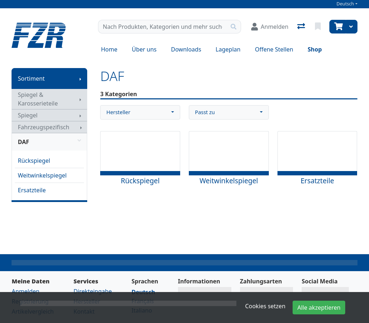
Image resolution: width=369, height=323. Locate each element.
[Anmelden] (270, 26)
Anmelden (25, 291)
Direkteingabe (93, 291)
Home (109, 49)
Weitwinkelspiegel (42, 175)
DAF (49, 142)
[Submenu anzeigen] (80, 78)
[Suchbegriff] (162, 26)
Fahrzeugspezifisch (43, 127)
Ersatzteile (32, 190)
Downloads (186, 49)
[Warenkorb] (337, 26)
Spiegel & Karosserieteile (38, 99)
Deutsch (345, 4)
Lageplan (227, 49)
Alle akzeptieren (319, 307)
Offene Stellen (274, 49)
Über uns (144, 49)
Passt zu (205, 112)
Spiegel (27, 115)
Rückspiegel (34, 161)
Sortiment (31, 78)
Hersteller (118, 112)
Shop (315, 49)
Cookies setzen (265, 306)
